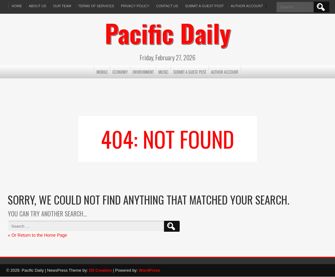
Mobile (102, 72)
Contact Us (167, 6)
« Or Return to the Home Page (37, 235)
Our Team (62, 6)
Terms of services (96, 6)
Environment (143, 72)
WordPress (149, 270)
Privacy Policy (135, 6)
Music (163, 72)
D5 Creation (100, 270)
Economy (120, 72)
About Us (37, 6)
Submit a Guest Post (204, 6)
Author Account (247, 6)
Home (17, 6)
